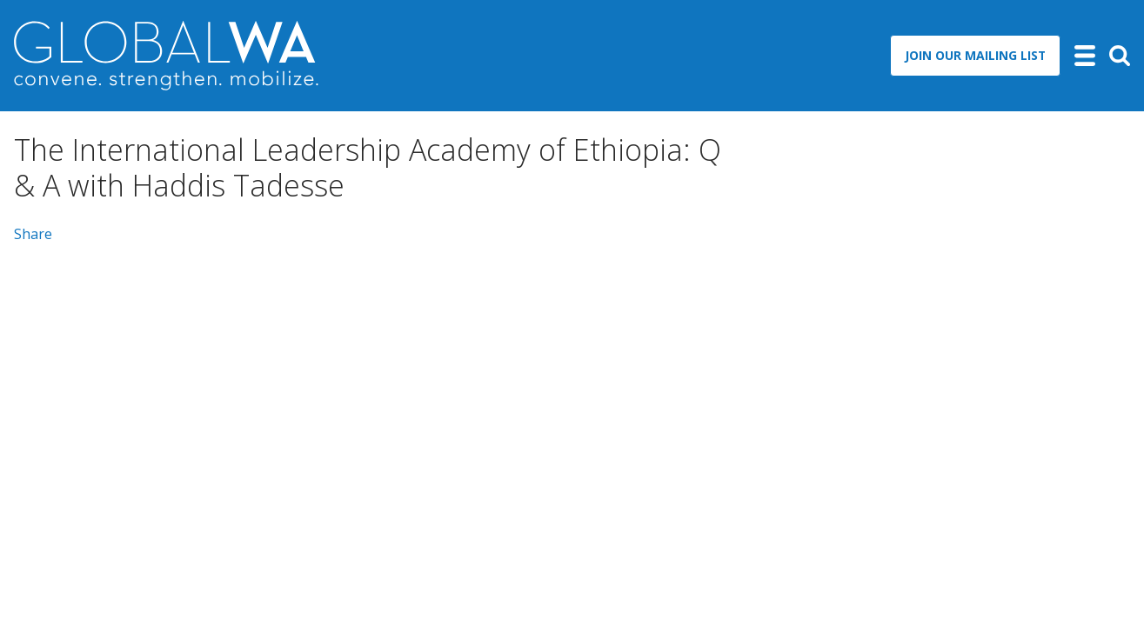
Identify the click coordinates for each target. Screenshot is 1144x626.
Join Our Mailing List (975, 55)
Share (33, 233)
